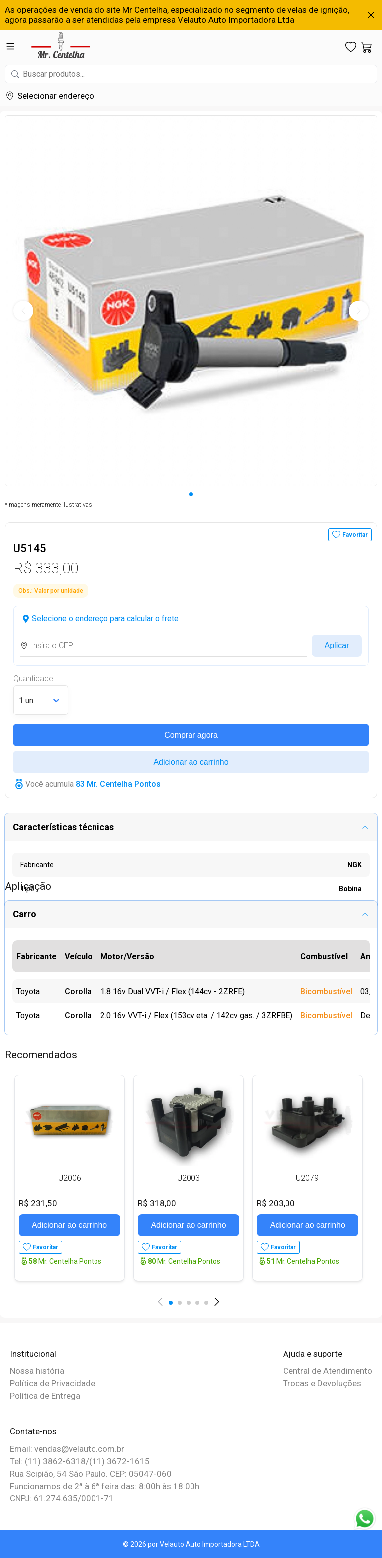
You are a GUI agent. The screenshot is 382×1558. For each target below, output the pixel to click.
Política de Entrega (45, 1396)
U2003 (188, 1178)
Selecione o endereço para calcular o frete (105, 618)
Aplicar (337, 645)
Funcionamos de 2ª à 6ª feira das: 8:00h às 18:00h (104, 1486)
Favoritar (355, 534)
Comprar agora (191, 735)
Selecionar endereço (55, 96)
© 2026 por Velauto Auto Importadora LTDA (191, 1544)
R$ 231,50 (38, 1203)
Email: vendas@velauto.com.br (67, 1449)
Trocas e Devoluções (322, 1383)
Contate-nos (33, 1431)
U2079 (307, 1178)
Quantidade (33, 678)
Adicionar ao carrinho (190, 762)
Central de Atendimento (327, 1371)
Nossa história (37, 1371)
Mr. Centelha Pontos (65, 1261)
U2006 (69, 1178)
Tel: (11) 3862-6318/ (49, 1461)
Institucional (33, 1354)
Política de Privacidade (52, 1383)
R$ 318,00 (157, 1203)
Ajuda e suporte (312, 1354)
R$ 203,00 (276, 1203)
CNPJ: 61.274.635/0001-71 (62, 1498)
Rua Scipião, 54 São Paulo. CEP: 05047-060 (91, 1474)
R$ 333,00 (45, 568)
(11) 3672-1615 (119, 1461)
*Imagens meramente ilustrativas (48, 504)
